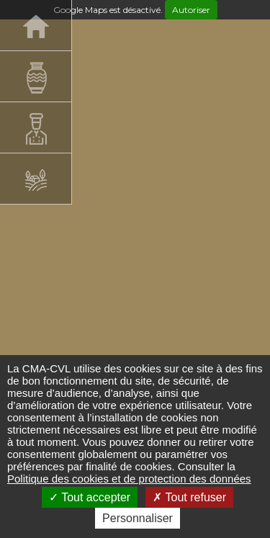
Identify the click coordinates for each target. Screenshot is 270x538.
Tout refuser (189, 497)
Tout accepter (89, 497)
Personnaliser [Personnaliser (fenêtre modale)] (137, 518)
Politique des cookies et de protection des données (129, 478)
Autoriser (191, 9)
